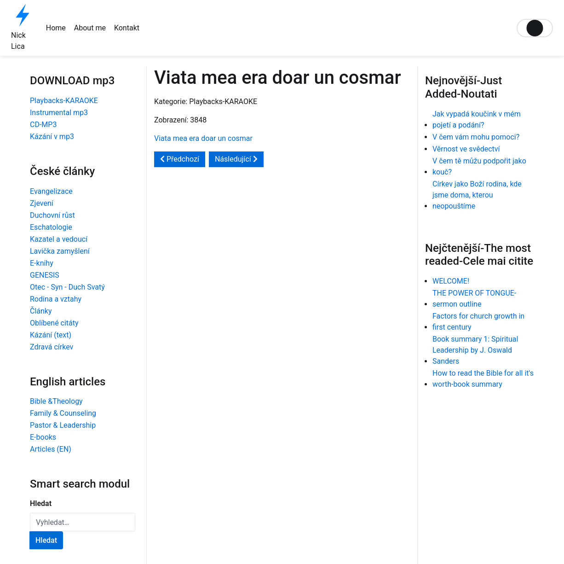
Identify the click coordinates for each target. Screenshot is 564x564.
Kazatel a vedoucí (58, 239)
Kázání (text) (50, 335)
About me (90, 27)
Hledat (41, 503)
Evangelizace (51, 191)
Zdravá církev (51, 347)
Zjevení (41, 203)
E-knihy (41, 263)
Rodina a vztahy (55, 299)
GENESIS (44, 275)
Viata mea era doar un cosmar (203, 138)
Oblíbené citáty (54, 323)
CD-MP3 (43, 124)
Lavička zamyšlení (60, 251)
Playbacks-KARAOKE (64, 100)
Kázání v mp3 (52, 136)
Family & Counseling (63, 413)
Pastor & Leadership (63, 425)
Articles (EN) (50, 449)
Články (41, 311)
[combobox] (82, 522)
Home (56, 27)
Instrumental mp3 (59, 112)
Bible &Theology (56, 401)
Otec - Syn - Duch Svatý (67, 287)
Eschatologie (51, 227)
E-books (43, 437)
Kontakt (126, 27)
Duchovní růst (52, 215)
